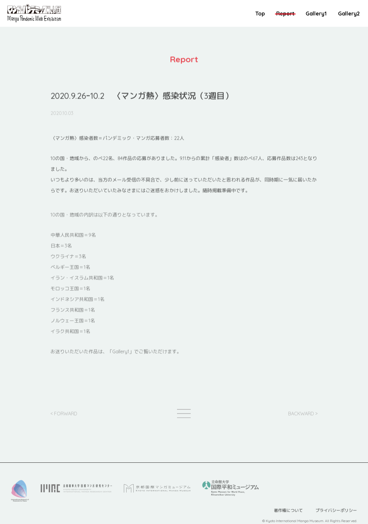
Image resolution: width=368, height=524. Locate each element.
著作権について (288, 516)
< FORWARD (63, 417)
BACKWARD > (303, 417)
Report (285, 13)
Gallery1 (316, 13)
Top (260, 13)
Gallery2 (349, 13)
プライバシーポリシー (336, 516)
